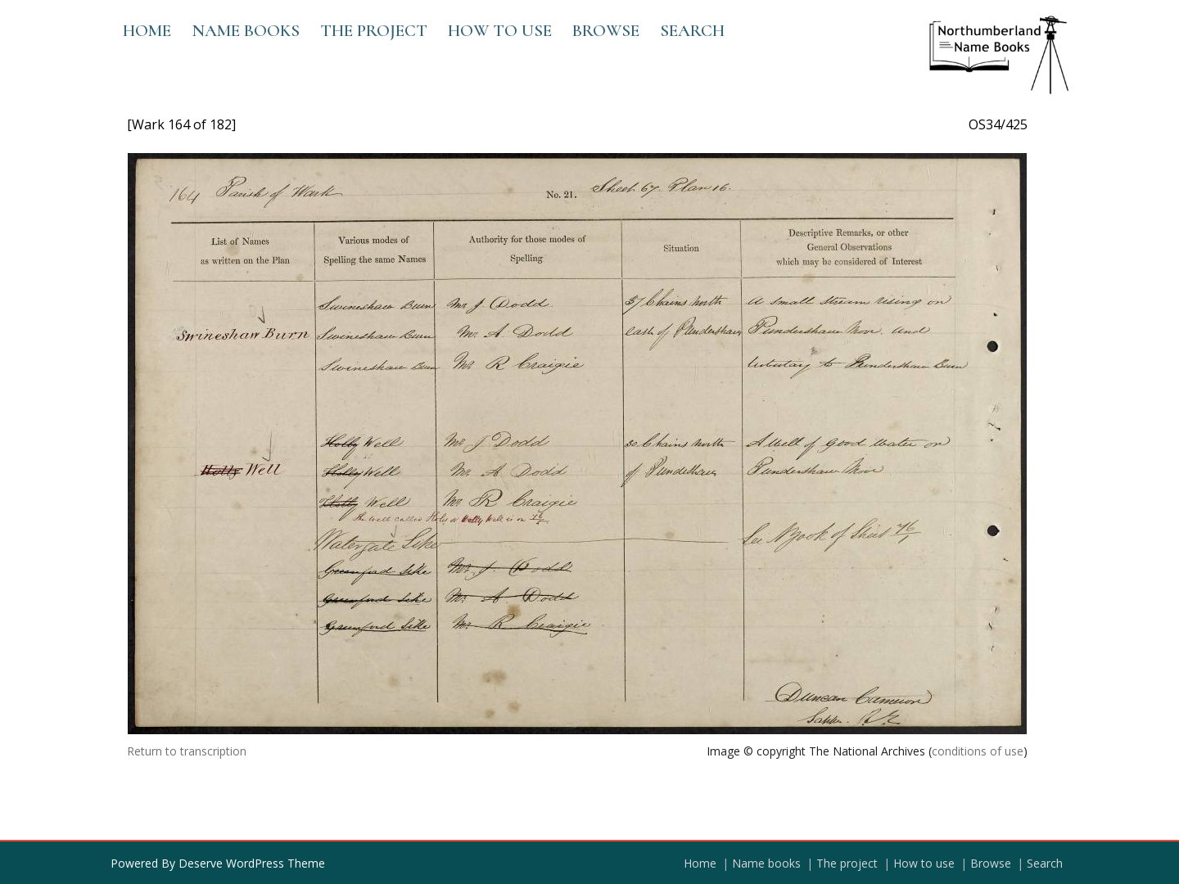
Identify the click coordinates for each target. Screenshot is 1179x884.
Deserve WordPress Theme (251, 863)
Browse (605, 30)
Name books (246, 30)
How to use (500, 30)
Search (692, 30)
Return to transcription (186, 751)
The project (373, 30)
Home (147, 30)
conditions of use (977, 751)
